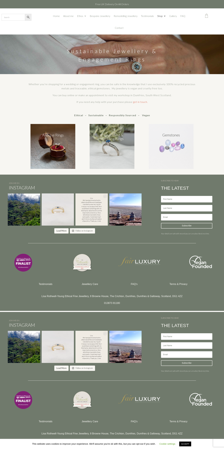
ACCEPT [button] (185, 444)
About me (68, 15)
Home (56, 15)
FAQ (182, 15)
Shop (160, 15)
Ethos (80, 15)
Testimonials (147, 15)
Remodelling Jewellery (126, 15)
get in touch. (140, 101)
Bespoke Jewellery (100, 15)
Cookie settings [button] (167, 443)
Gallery (173, 15)
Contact (119, 27)
